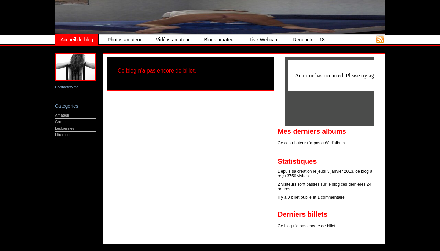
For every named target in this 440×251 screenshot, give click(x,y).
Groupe (61, 122)
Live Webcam (264, 39)
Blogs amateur (219, 39)
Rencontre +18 (308, 39)
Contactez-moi (67, 87)
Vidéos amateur (173, 39)
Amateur (62, 115)
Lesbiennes (64, 128)
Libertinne (63, 135)
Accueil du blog (76, 39)
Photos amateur (125, 39)
